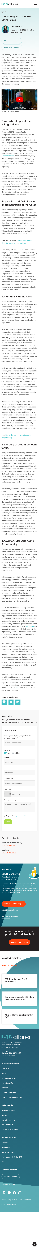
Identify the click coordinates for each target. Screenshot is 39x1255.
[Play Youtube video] (19, 99)
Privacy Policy (11, 1204)
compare (30, 626)
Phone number (9, 789)
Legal (3, 1204)
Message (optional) (10, 800)
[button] (35, 4)
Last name (7, 768)
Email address (9, 778)
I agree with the (17, 816)
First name (7, 758)
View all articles (10, 965)
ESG (4, 41)
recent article (8, 156)
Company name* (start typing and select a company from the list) (17, 737)
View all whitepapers (10, 917)
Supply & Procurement (11, 47)
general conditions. (22, 816)
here (17, 688)
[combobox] (19, 743)
